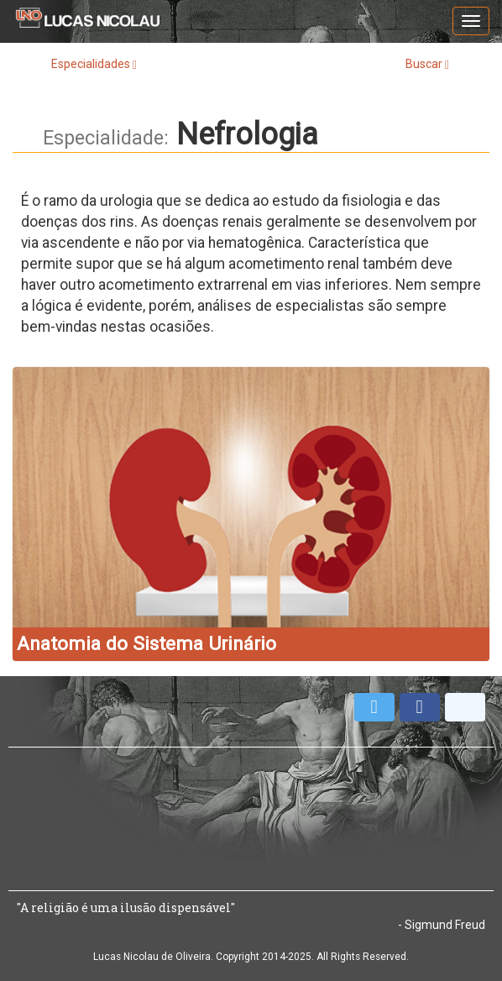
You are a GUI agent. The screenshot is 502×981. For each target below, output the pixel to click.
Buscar (427, 64)
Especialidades (94, 64)
